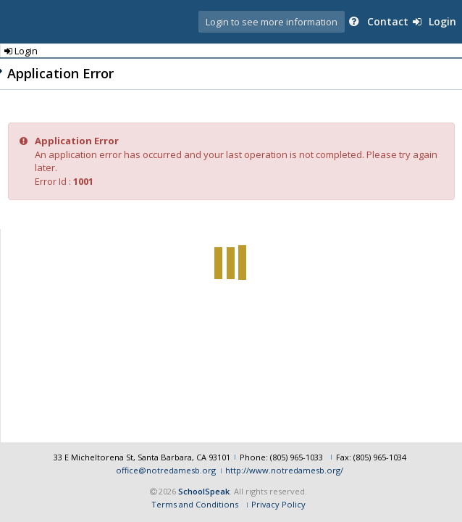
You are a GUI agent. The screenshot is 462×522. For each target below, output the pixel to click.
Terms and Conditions (194, 504)
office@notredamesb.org (166, 470)
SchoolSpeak (204, 491)
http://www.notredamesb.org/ (284, 470)
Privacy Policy (278, 504)
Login (434, 21)
